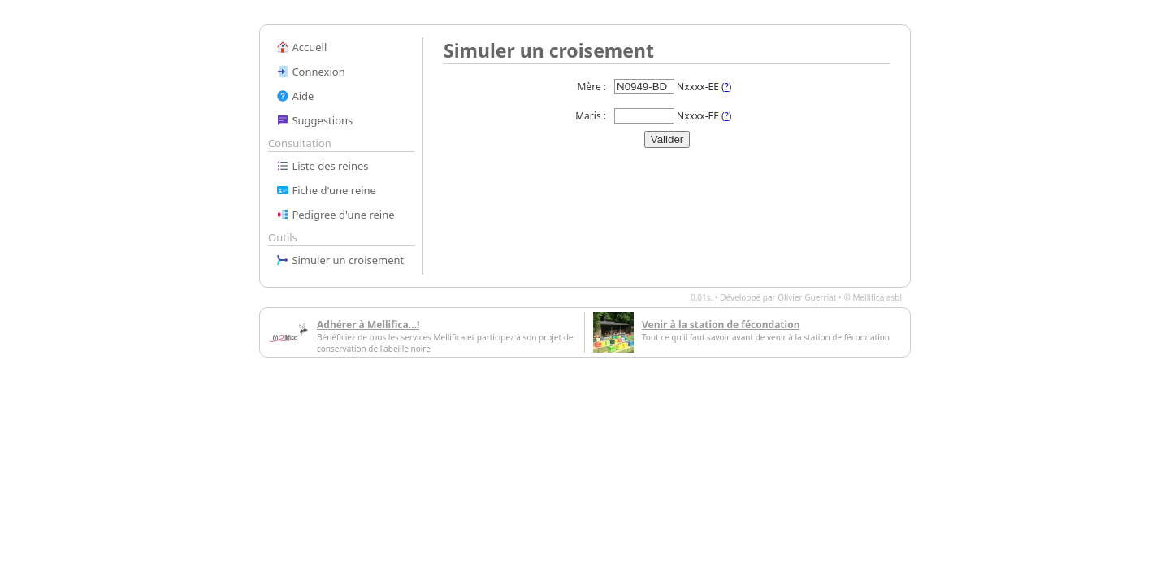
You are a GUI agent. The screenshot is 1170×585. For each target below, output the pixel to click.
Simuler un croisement (340, 260)
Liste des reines (322, 165)
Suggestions (314, 120)
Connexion (310, 71)
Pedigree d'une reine (335, 214)
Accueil (301, 47)
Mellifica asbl (877, 297)
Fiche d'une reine (326, 190)
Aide (295, 96)
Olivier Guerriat (807, 297)
